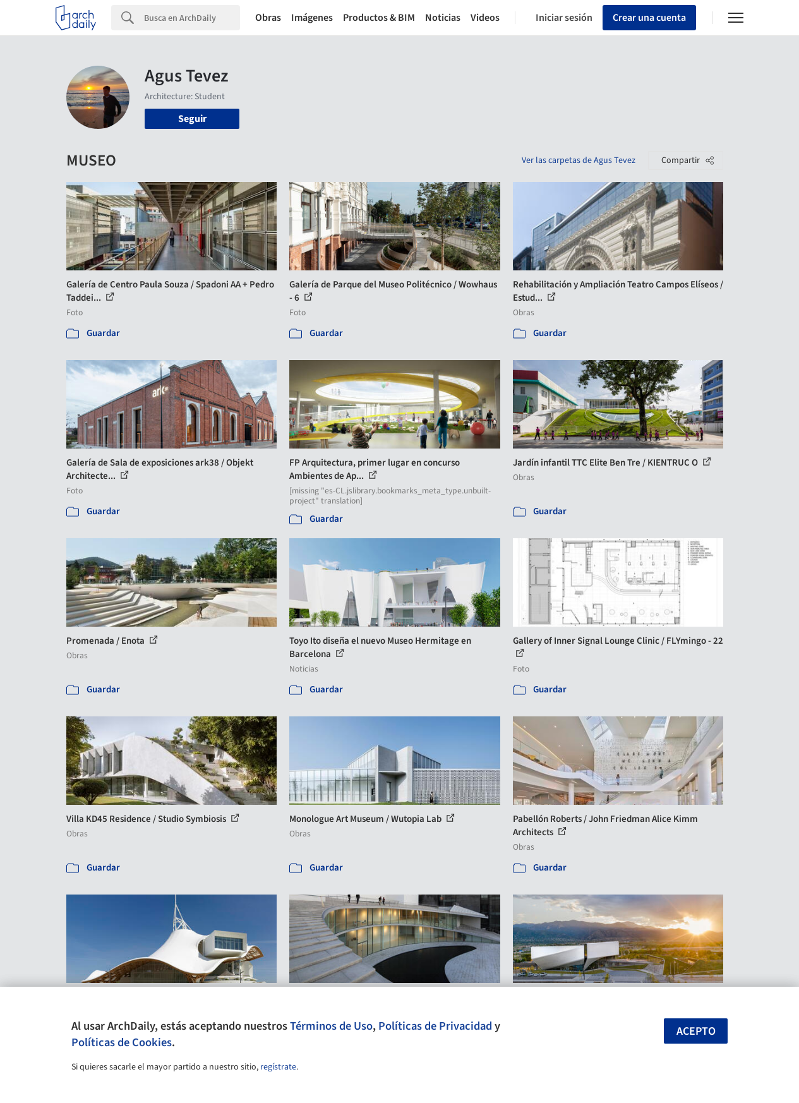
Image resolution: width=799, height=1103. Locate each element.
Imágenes (312, 18)
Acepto (696, 1031)
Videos (485, 18)
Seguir (192, 119)
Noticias (442, 18)
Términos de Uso (331, 1026)
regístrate (278, 1067)
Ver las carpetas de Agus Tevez (578, 160)
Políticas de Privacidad (435, 1026)
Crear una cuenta (649, 18)
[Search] (192, 17)
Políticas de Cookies (121, 1042)
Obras (268, 18)
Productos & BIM (379, 18)
